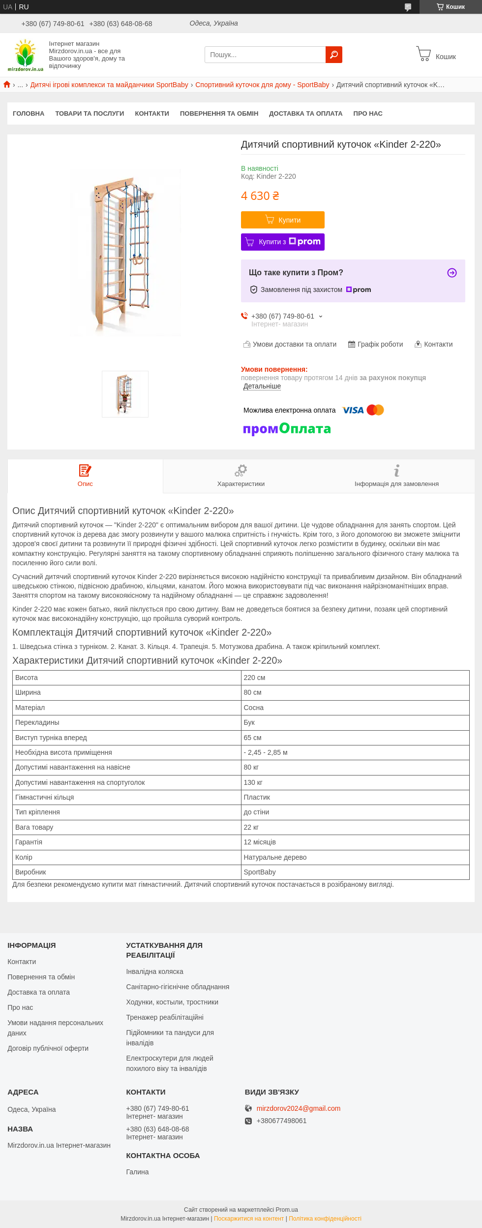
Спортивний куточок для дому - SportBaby (262, 85)
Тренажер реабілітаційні (164, 1017)
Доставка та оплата (305, 113)
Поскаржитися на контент (249, 1218)
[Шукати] (334, 54)
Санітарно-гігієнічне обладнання (177, 987)
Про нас (368, 113)
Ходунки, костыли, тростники (172, 1002)
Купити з (289, 241)
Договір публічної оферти (48, 1048)
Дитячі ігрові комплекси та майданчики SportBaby (109, 85)
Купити (290, 220)
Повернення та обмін (219, 113)
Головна (28, 113)
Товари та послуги (89, 113)
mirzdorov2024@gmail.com (299, 1108)
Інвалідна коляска (154, 971)
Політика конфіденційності (325, 1218)
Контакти (152, 113)
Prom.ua (287, 1209)
